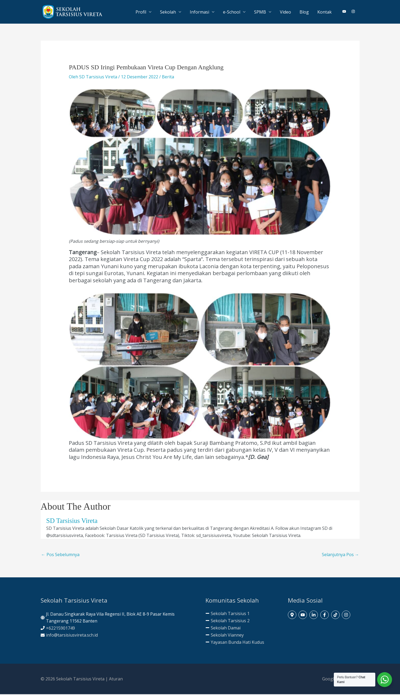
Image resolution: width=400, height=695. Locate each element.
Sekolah (168, 12)
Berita (168, 77)
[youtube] (346, 12)
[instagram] (353, 12)
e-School (231, 12)
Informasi (199, 12)
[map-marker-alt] (293, 615)
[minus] (227, 614)
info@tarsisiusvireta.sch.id (72, 636)
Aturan (116, 679)
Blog (304, 12)
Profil (141, 12)
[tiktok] (336, 615)
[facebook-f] (325, 615)
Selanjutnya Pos (340, 555)
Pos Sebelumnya (60, 555)
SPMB (260, 12)
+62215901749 (60, 629)
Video (285, 12)
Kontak (324, 12)
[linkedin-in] (314, 615)
